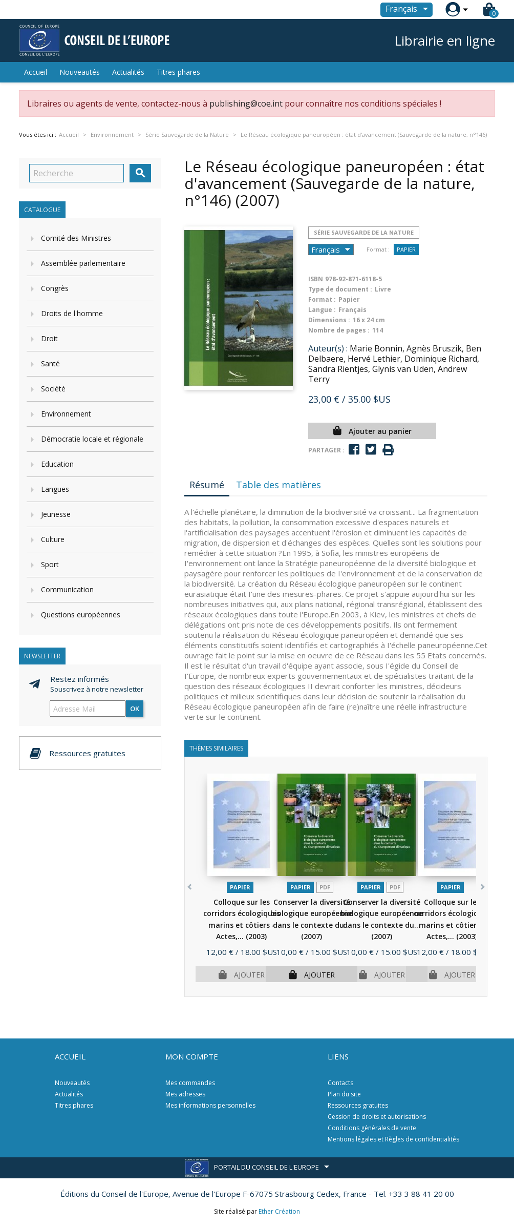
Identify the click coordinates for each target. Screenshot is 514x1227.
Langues (55, 489)
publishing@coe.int (246, 103)
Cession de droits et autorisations (377, 1116)
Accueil (35, 72)
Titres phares (178, 72)
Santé (50, 363)
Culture (53, 539)
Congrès (55, 288)
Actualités (128, 72)
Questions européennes (80, 614)
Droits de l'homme (72, 313)
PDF (324, 887)
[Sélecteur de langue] (409, 10)
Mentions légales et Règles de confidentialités (393, 1139)
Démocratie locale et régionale (92, 439)
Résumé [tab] (206, 485)
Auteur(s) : (328, 348)
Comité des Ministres (76, 238)
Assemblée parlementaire (83, 263)
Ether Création (279, 1211)
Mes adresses (185, 1094)
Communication (67, 589)
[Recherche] (76, 173)
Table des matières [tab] (278, 485)
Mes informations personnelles (210, 1105)
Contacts (340, 1082)
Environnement (66, 414)
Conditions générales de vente (372, 1128)
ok (134, 708)
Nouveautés (79, 72)
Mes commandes (190, 1082)
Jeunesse (56, 514)
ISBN (315, 279)
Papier (406, 249)
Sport (50, 564)
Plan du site (344, 1094)
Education (57, 464)
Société (53, 388)
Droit (49, 338)
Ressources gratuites (358, 1105)
